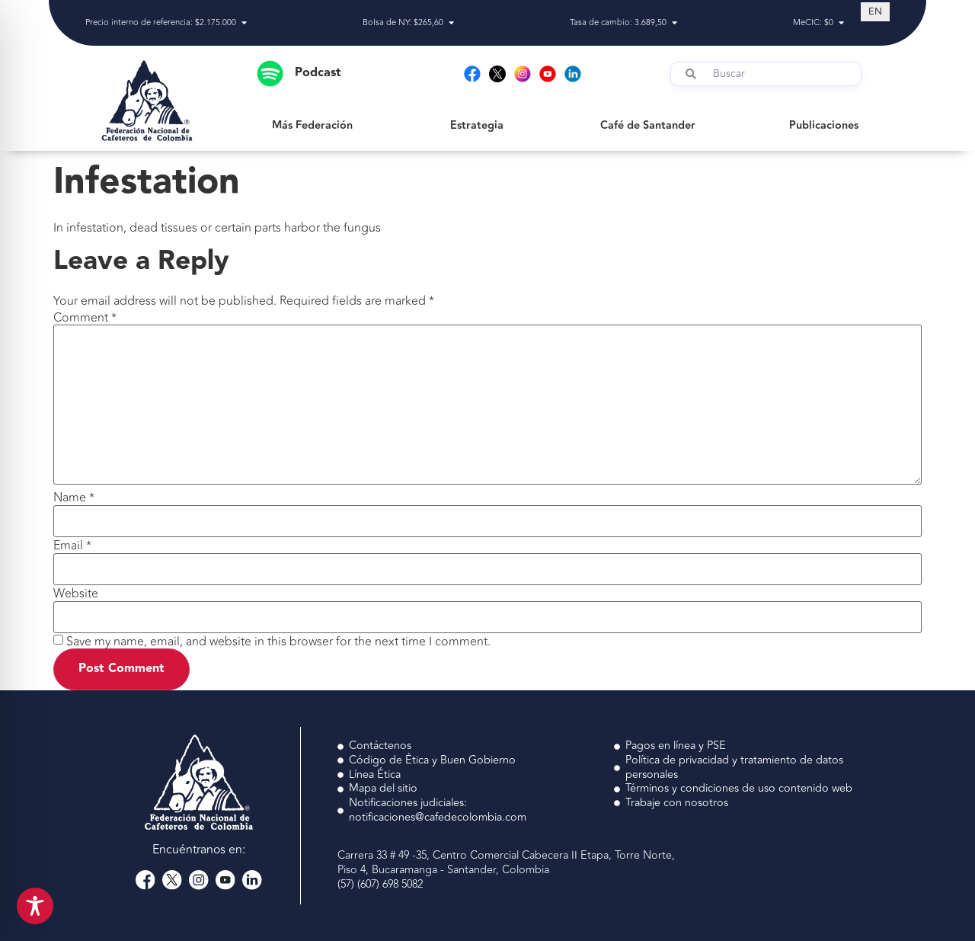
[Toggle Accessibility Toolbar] (35, 906)
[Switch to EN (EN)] (875, 11)
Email (72, 545)
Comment (85, 318)
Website (75, 593)
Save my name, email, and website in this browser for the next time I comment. (278, 641)
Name (73, 497)
